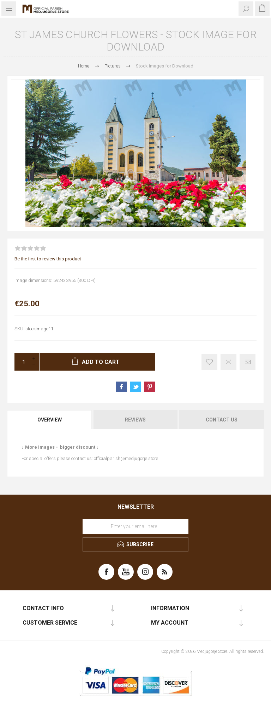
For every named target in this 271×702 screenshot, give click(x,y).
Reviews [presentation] (135, 420)
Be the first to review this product (47, 258)
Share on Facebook (121, 387)
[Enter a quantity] (21, 362)
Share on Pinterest (149, 387)
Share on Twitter (135, 387)
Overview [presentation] (49, 420)
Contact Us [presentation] (221, 420)
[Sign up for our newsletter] (135, 526)
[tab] (50, 419)
